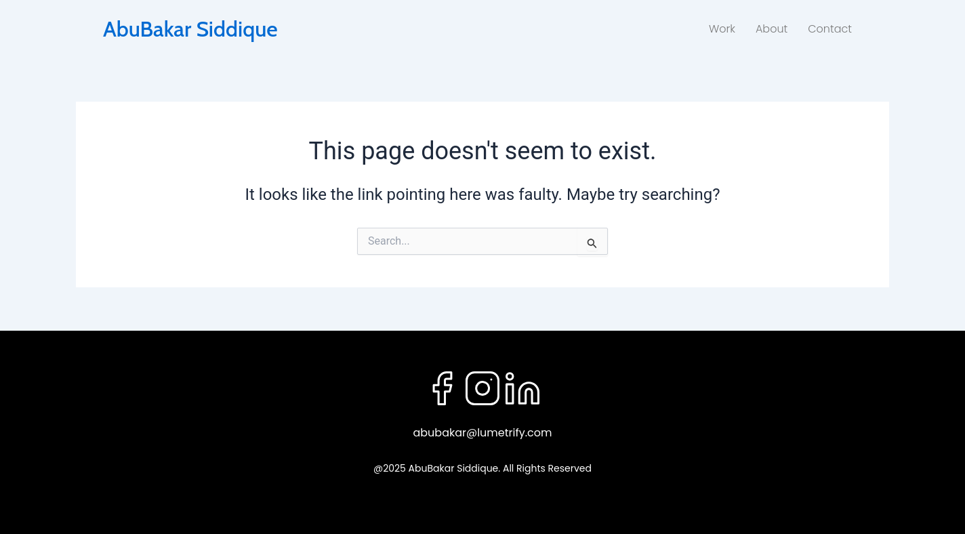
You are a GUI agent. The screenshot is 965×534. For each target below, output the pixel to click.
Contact (830, 29)
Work (722, 29)
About (771, 29)
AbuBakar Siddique (190, 29)
